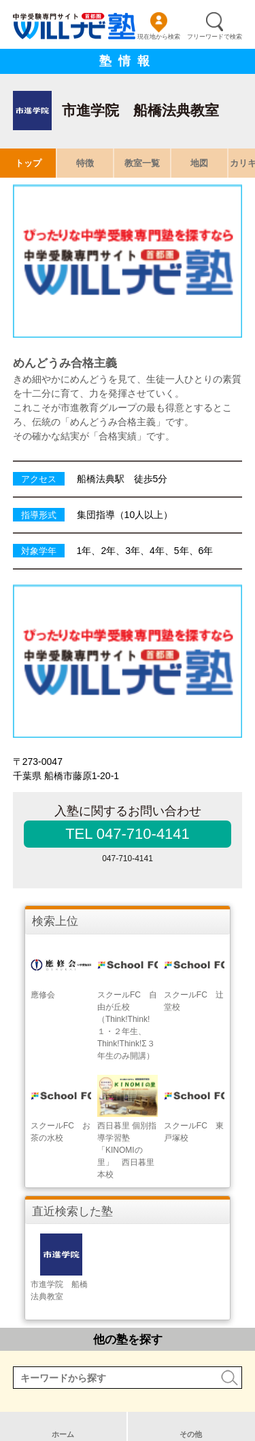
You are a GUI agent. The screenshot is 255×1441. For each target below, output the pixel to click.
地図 (199, 163)
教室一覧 (142, 163)
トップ (28, 163)
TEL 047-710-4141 (127, 833)
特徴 (85, 163)
